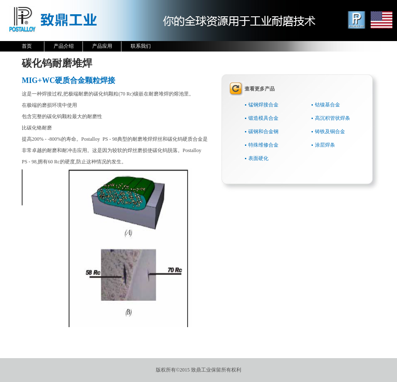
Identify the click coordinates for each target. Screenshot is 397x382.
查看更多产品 (260, 89)
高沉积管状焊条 (332, 118)
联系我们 (141, 46)
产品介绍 (67, 45)
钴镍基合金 (327, 105)
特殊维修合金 (263, 145)
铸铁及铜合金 (330, 131)
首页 (27, 46)
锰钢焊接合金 (263, 105)
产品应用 (105, 45)
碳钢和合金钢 (263, 131)
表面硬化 (258, 158)
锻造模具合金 (263, 118)
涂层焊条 (325, 145)
